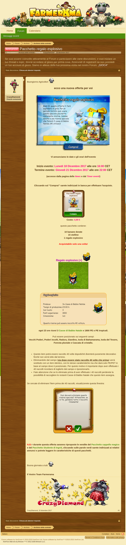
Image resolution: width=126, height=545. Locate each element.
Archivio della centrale (27, 52)
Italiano (4, 534)
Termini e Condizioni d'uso (94, 537)
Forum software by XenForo (21, 539)
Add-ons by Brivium (24, 541)
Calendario (34, 31)
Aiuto (112, 534)
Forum (21, 31)
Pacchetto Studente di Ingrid (47, 447)
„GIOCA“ (103, 65)
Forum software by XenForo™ (63, 539)
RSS (123, 534)
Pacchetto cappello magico (105, 444)
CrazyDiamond (48, 52)
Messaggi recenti (11, 36)
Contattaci (105, 534)
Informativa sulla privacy (115, 537)
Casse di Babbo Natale (70, 330)
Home (10, 31)
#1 (119, 510)
